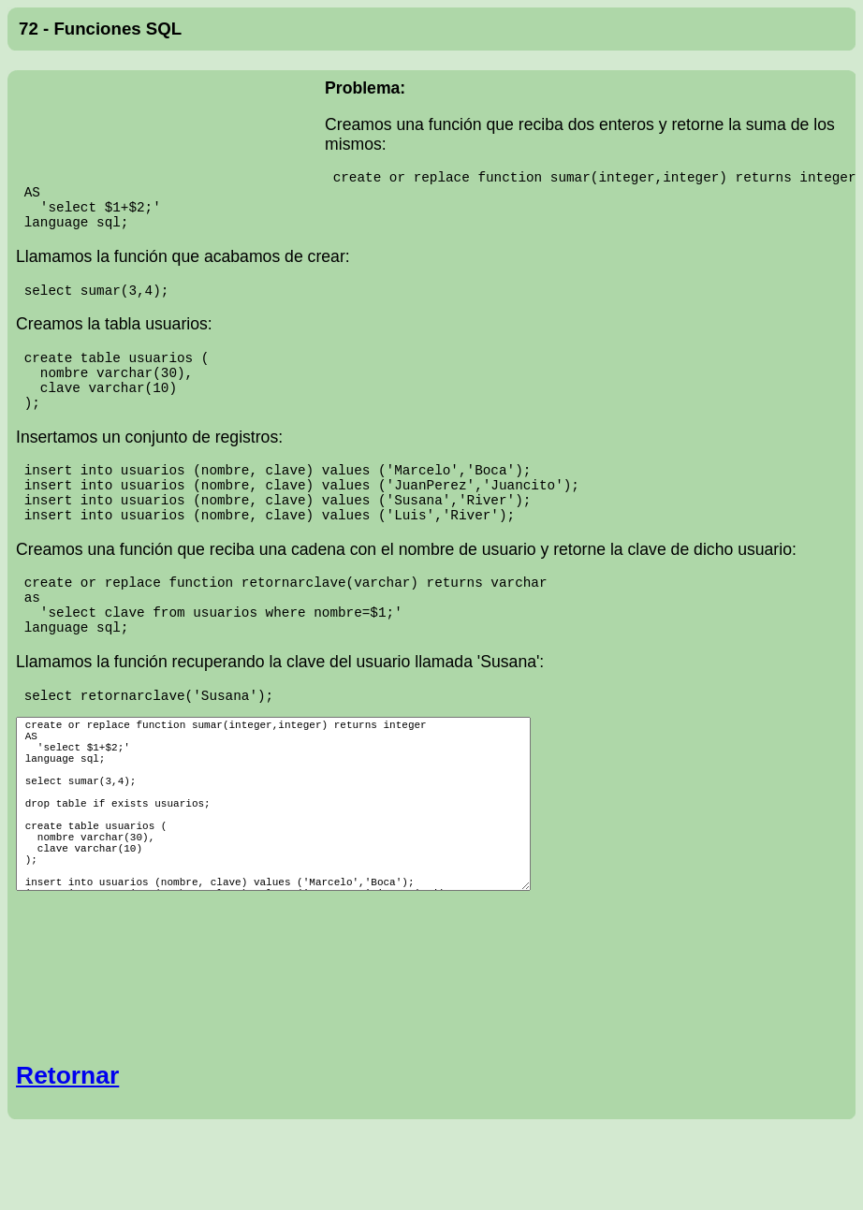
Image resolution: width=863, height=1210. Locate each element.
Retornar (67, 1126)
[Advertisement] (170, 130)
